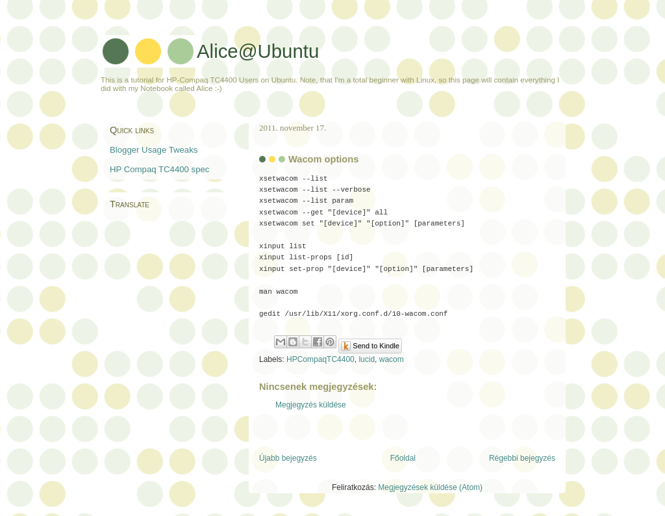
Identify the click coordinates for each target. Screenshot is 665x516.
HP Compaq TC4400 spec (159, 169)
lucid (366, 354)
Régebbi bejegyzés (522, 453)
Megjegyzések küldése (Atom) (430, 482)
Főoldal (403, 453)
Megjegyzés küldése (310, 400)
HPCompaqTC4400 (320, 354)
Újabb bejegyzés (288, 453)
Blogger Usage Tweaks (153, 150)
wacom (391, 354)
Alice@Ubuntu (258, 51)
